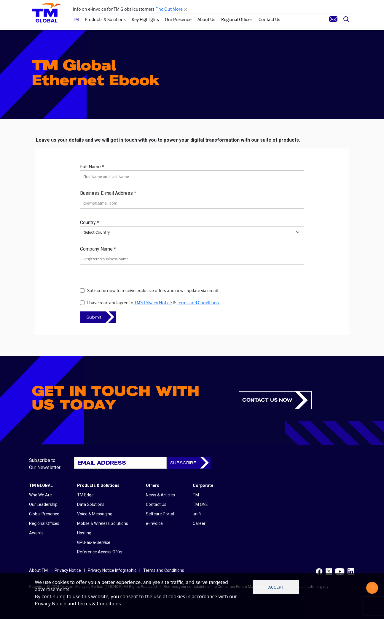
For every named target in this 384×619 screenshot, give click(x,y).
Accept (275, 587)
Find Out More (169, 9)
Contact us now (267, 400)
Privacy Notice (50, 603)
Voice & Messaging (94, 514)
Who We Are (40, 495)
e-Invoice (154, 523)
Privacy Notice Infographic (112, 570)
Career (199, 523)
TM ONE (200, 504)
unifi (197, 514)
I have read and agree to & (153, 302)
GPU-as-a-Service (93, 542)
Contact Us (269, 19)
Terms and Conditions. (198, 302)
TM (76, 19)
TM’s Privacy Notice (153, 302)
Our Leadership (43, 504)
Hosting (84, 533)
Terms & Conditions (99, 603)
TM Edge (85, 495)
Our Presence (178, 19)
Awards (36, 533)
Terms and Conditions (163, 570)
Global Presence (44, 514)
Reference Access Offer (100, 552)
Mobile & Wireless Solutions (102, 523)
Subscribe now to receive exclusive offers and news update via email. (153, 290)
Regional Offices (237, 19)
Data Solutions (90, 504)
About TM (38, 570)
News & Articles (160, 495)
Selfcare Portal (160, 514)
